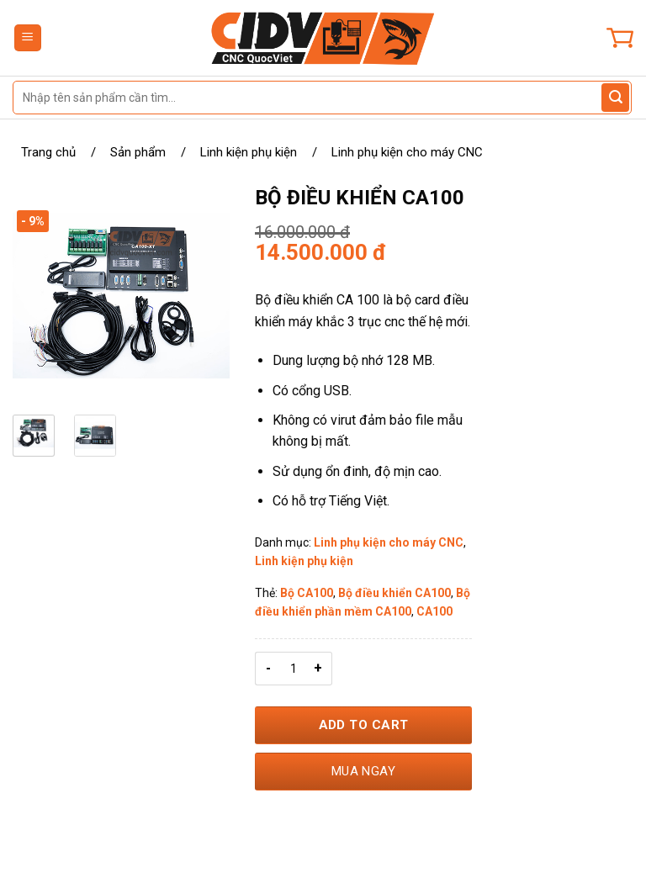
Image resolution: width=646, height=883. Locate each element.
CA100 (434, 611)
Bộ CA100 (306, 593)
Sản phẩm (138, 152)
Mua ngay (363, 771)
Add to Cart (364, 724)
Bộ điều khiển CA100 (394, 593)
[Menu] (28, 38)
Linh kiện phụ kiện (248, 152)
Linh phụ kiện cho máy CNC (407, 152)
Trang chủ (48, 152)
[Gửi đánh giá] (615, 97)
